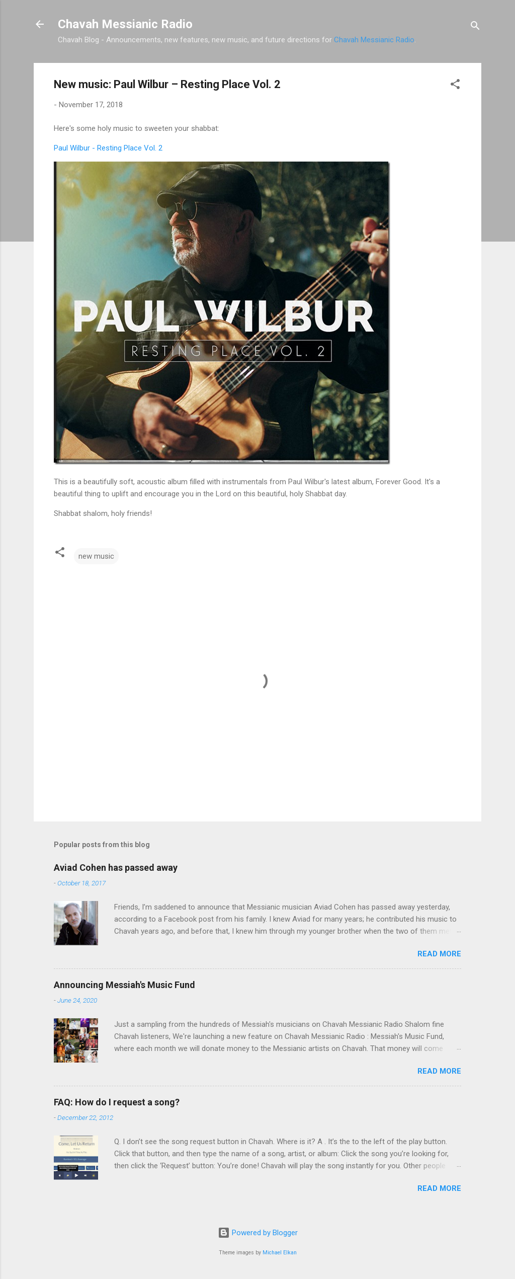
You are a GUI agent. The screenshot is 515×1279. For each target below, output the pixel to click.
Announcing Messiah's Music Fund (124, 985)
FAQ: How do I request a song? (117, 1102)
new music (96, 556)
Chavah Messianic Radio (125, 24)
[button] (455, 86)
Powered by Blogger (258, 1232)
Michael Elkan (280, 1252)
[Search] (475, 27)
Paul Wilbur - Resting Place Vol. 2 (108, 148)
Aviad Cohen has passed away (116, 867)
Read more (439, 953)
